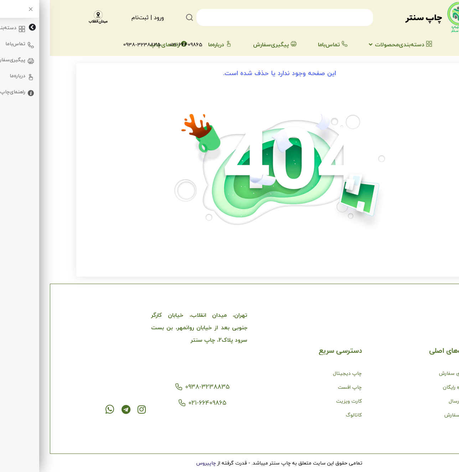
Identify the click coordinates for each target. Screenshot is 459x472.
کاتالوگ (304, 415)
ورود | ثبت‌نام (98, 17)
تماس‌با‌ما (283, 44)
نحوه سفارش (408, 415)
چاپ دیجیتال (297, 373)
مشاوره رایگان (407, 387)
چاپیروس (156, 462)
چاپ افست (300, 387)
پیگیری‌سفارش (225, 44)
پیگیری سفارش (405, 373)
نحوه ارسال (410, 401)
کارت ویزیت (299, 401)
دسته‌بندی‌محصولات (353, 44)
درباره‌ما (170, 44)
